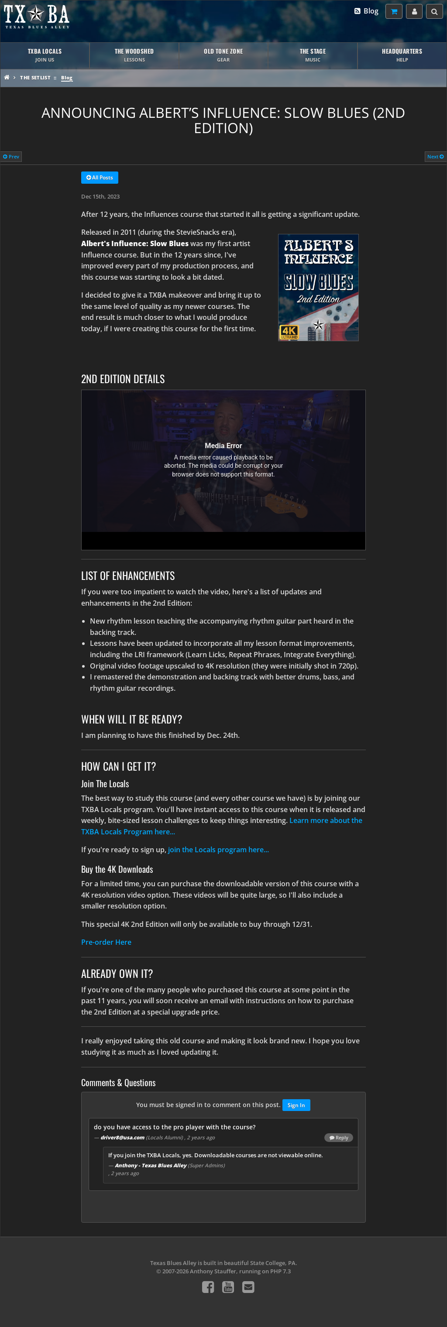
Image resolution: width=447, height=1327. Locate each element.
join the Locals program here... (218, 849)
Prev (11, 156)
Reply (339, 1137)
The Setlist (35, 77)
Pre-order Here (106, 942)
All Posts (99, 178)
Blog (366, 11)
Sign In (296, 1105)
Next (435, 156)
